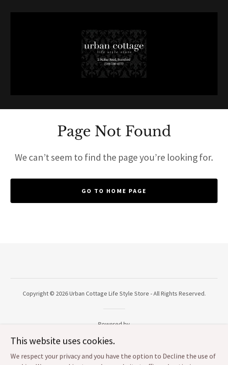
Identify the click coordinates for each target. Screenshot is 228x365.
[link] (114, 54)
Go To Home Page (114, 191)
